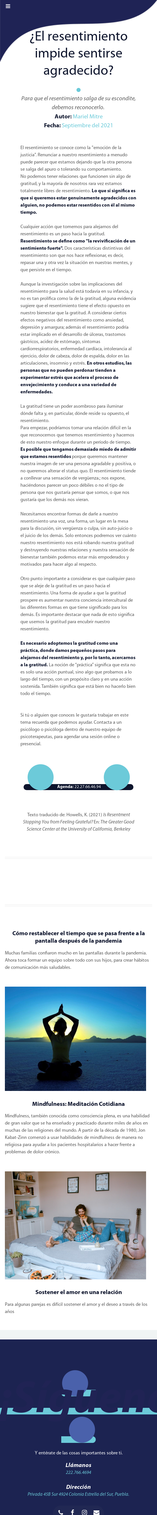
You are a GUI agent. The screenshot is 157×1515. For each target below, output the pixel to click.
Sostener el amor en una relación (78, 1292)
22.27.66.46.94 (79, 787)
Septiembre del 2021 (87, 126)
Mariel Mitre (87, 117)
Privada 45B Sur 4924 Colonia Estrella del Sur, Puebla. (78, 1494)
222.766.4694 (78, 1472)
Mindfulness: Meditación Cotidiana (78, 1104)
